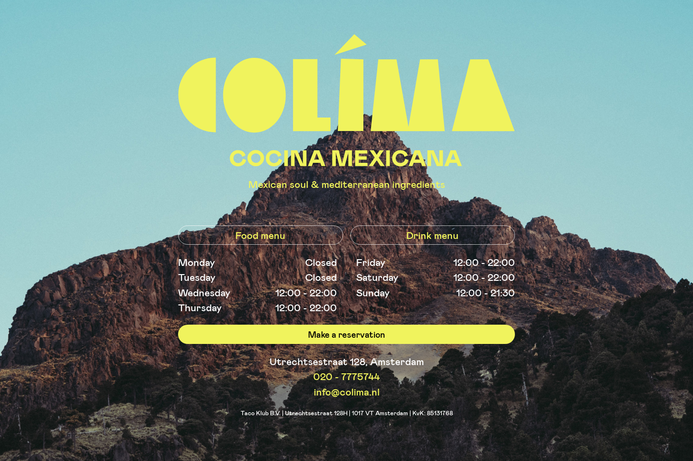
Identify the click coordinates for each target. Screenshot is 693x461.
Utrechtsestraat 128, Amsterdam (347, 361)
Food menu (260, 235)
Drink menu (432, 235)
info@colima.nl (347, 391)
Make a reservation (346, 334)
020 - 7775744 (346, 376)
